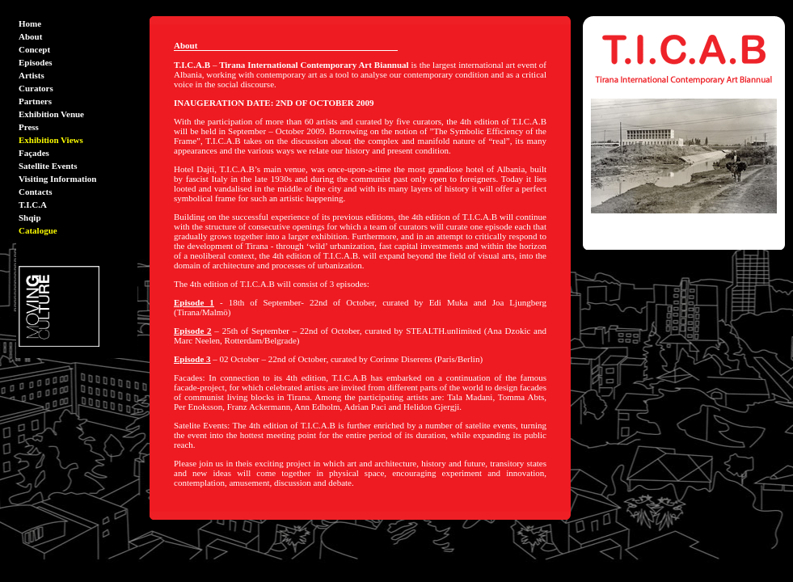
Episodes (36, 62)
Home (30, 23)
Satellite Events (48, 166)
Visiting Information (57, 178)
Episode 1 (194, 302)
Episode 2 (193, 330)
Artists (31, 75)
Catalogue (38, 230)
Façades (34, 153)
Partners (35, 101)
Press (29, 127)
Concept (34, 49)
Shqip (30, 217)
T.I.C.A (33, 204)
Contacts (36, 191)
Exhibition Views (51, 140)
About (30, 36)
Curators (36, 88)
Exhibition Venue (51, 114)
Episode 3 (192, 359)
